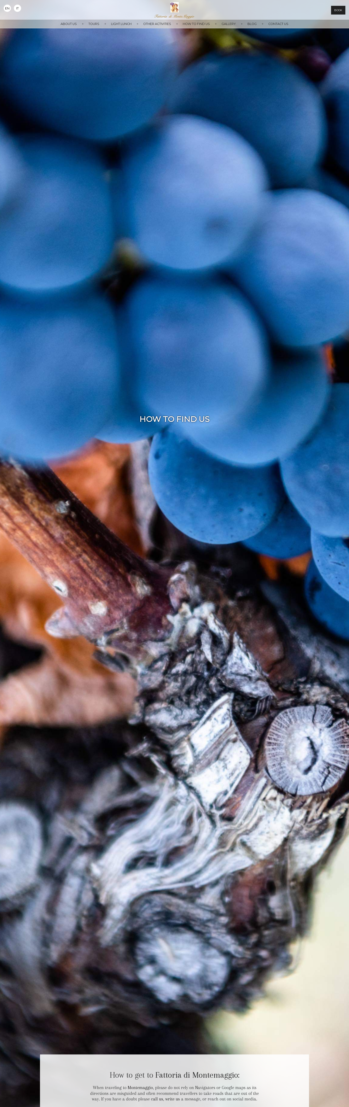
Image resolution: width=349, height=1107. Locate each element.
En (7, 8)
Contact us (278, 24)
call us (157, 1098)
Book (338, 10)
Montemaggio (140, 1087)
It (17, 8)
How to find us (196, 24)
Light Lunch (121, 24)
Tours (93, 24)
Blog (252, 24)
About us (69, 24)
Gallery (229, 24)
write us (172, 1098)
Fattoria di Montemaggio (196, 1075)
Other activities (157, 24)
